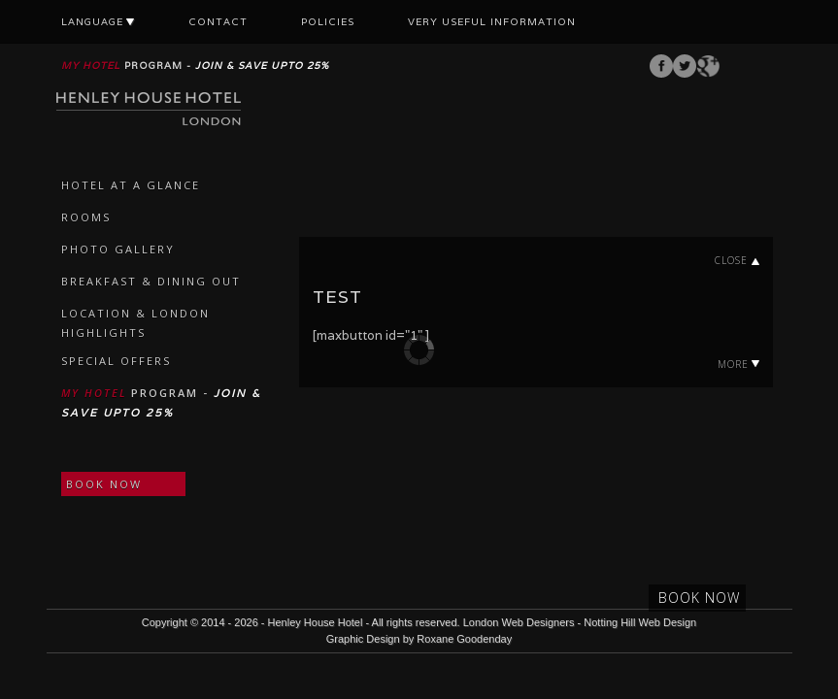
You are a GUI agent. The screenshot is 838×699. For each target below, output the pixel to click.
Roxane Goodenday (464, 639)
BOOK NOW (104, 484)
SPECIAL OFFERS (116, 360)
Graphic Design (363, 639)
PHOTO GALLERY (118, 249)
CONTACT (218, 22)
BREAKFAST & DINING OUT (151, 281)
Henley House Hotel (315, 622)
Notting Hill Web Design (640, 622)
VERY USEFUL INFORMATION (492, 22)
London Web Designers (519, 622)
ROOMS (86, 217)
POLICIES (327, 22)
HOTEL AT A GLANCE (130, 185)
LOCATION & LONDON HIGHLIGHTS (135, 323)
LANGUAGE (98, 22)
